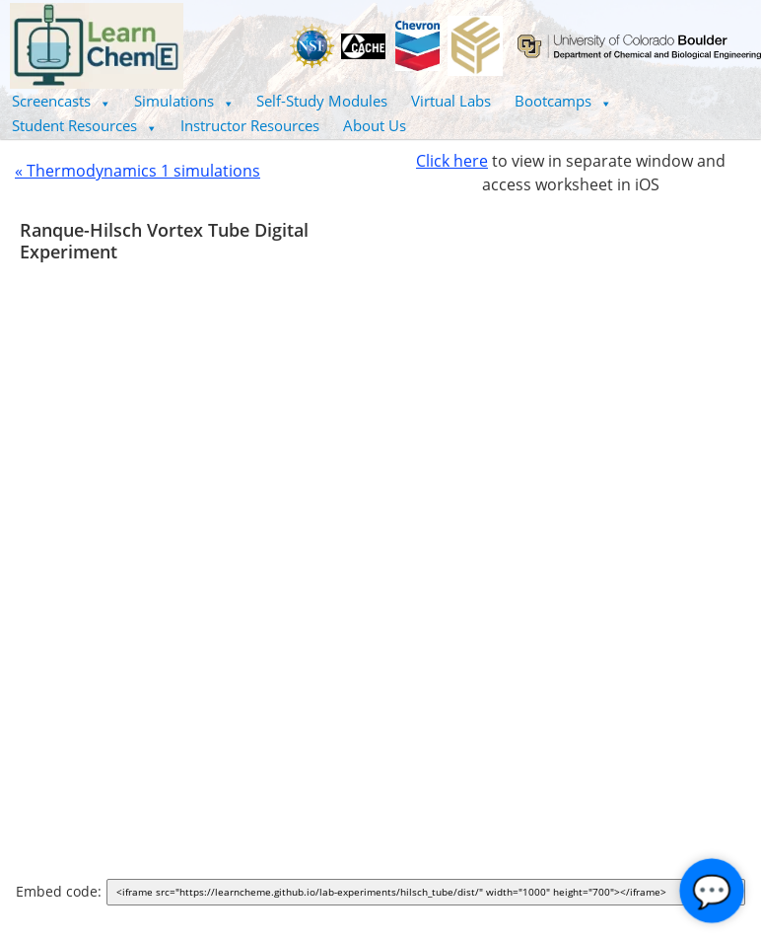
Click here (452, 161)
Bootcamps (563, 100)
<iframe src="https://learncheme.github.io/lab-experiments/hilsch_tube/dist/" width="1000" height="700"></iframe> (429, 894)
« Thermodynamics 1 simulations (137, 170)
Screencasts (61, 100)
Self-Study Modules (321, 100)
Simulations (184, 100)
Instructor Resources (249, 125)
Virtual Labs (451, 100)
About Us (374, 125)
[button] (61, 101)
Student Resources (84, 125)
